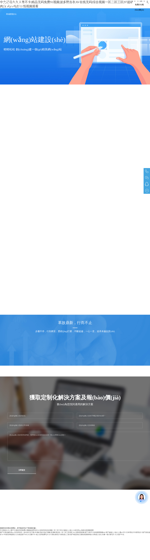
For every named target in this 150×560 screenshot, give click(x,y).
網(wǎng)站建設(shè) (84, 5)
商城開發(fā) (11, 14)
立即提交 (21, 470)
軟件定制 (66, 5)
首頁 (54, 5)
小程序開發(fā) (104, 5)
